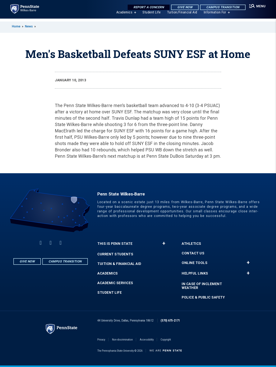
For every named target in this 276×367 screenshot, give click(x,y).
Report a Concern (146, 7)
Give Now (182, 7)
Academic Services (115, 283)
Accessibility (147, 339)
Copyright (166, 339)
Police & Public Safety (203, 297)
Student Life (150, 15)
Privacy (101, 339)
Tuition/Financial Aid (181, 15)
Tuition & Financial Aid (119, 264)
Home (16, 26)
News (29, 26)
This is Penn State (114, 244)
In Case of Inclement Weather (202, 286)
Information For (213, 15)
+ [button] (163, 243)
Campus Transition (220, 7)
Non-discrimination (122, 339)
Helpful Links (195, 273)
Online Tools (194, 263)
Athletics (191, 244)
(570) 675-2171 (170, 320)
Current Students (115, 254)
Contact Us (193, 253)
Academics (123, 15)
